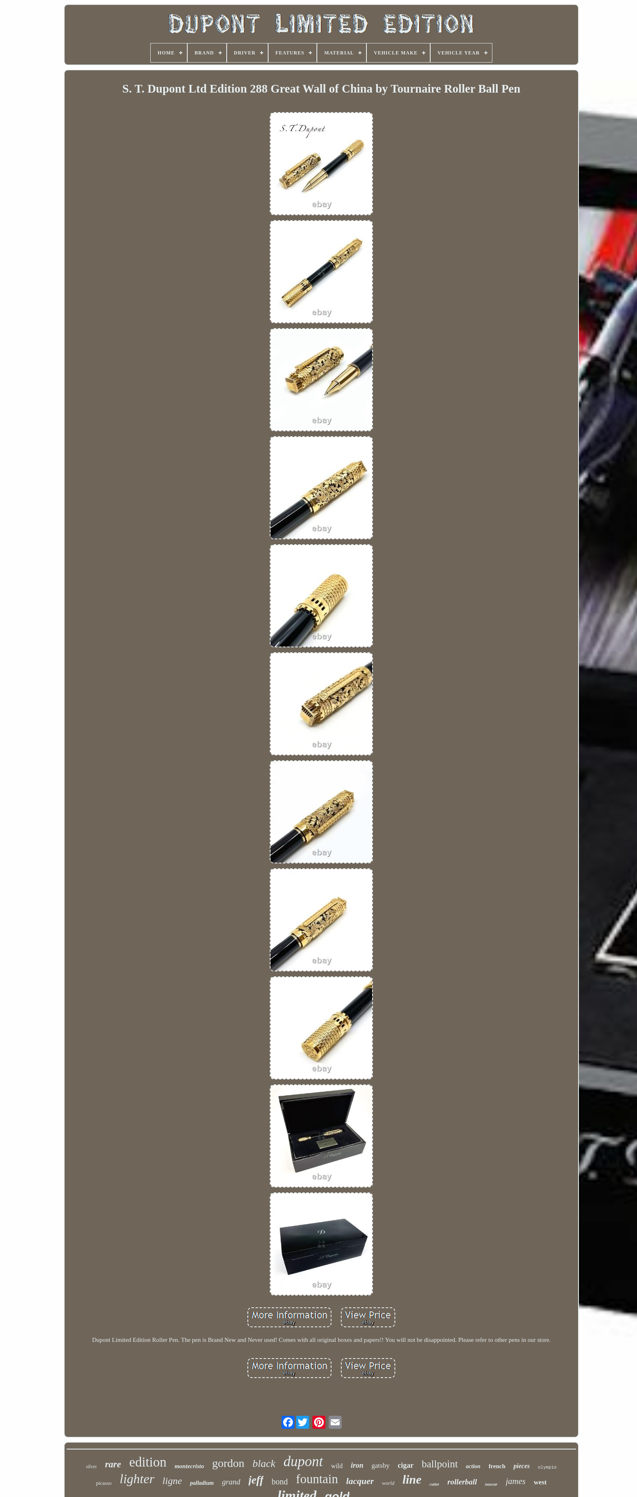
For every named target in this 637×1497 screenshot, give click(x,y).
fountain (317, 1479)
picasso (103, 1483)
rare (113, 1464)
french (497, 1466)
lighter (137, 1478)
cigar (406, 1465)
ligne (172, 1480)
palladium (202, 1483)
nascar (491, 1484)
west (540, 1482)
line (412, 1479)
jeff (256, 1480)
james (516, 1481)
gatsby (381, 1465)
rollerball (462, 1482)
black (264, 1463)
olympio (547, 1467)
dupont (303, 1461)
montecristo (189, 1466)
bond (280, 1481)
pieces (522, 1465)
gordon (228, 1463)
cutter (434, 1484)
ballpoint (440, 1463)
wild (336, 1465)
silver (91, 1466)
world (388, 1483)
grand (231, 1482)
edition (148, 1462)
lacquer (360, 1481)
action (473, 1466)
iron (357, 1465)
